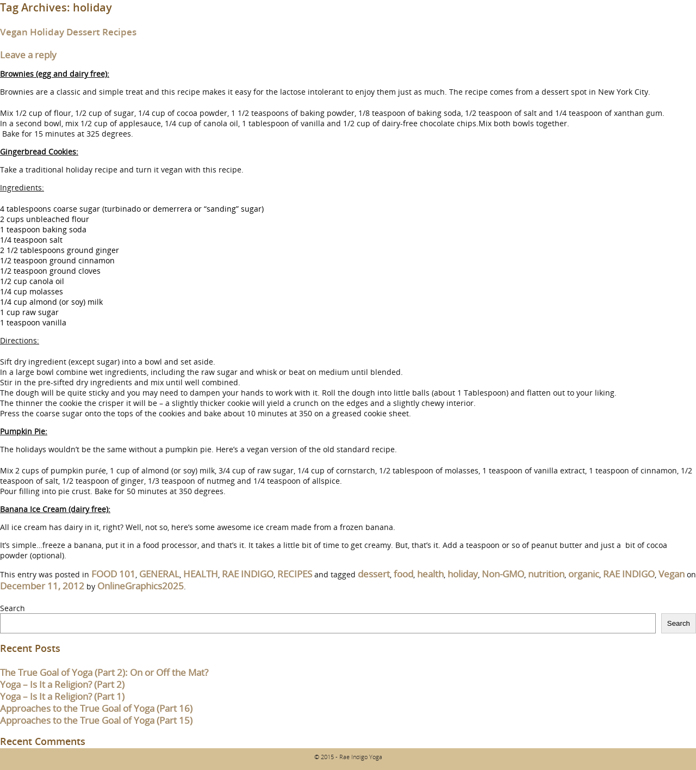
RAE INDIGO (248, 574)
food (403, 574)
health (430, 574)
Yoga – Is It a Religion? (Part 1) (62, 696)
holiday (463, 574)
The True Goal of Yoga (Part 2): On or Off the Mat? (104, 672)
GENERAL (159, 574)
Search (12, 608)
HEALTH (200, 574)
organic (583, 574)
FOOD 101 (113, 574)
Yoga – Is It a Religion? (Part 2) (62, 684)
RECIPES (294, 574)
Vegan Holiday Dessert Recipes (68, 32)
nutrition (546, 574)
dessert (374, 574)
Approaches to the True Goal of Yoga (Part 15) (96, 720)
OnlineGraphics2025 (140, 586)
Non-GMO (503, 574)
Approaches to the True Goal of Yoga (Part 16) (96, 708)
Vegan (671, 574)
